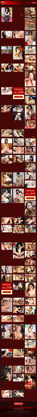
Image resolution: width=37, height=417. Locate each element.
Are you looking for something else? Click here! (19, 408)
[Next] (34, 400)
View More (22, 410)
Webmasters (15, 411)
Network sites (2, 0)
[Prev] (2, 400)
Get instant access (34, 3)
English (5, 0)
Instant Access (20, 410)
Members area (35, 0)
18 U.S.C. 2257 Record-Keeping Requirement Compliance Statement (23, 411)
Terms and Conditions (8, 411)
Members (15, 410)
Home (14, 410)
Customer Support (12, 411)
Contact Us (17, 411)
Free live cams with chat (28, 3)
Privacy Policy (29, 411)
